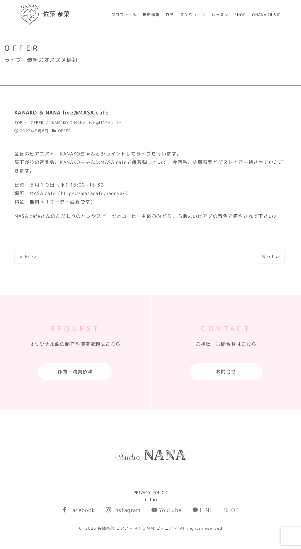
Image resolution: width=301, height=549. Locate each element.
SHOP (240, 14)
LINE (203, 510)
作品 (170, 14)
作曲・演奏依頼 (75, 371)
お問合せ (226, 371)
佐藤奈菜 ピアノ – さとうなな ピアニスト (137, 528)
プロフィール (124, 14)
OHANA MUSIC (266, 14)
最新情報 (151, 14)
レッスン (220, 14)
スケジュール (192, 14)
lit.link (150, 499)
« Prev (27, 256)
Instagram (123, 510)
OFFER (64, 131)
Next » (271, 256)
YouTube (167, 510)
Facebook (78, 510)
